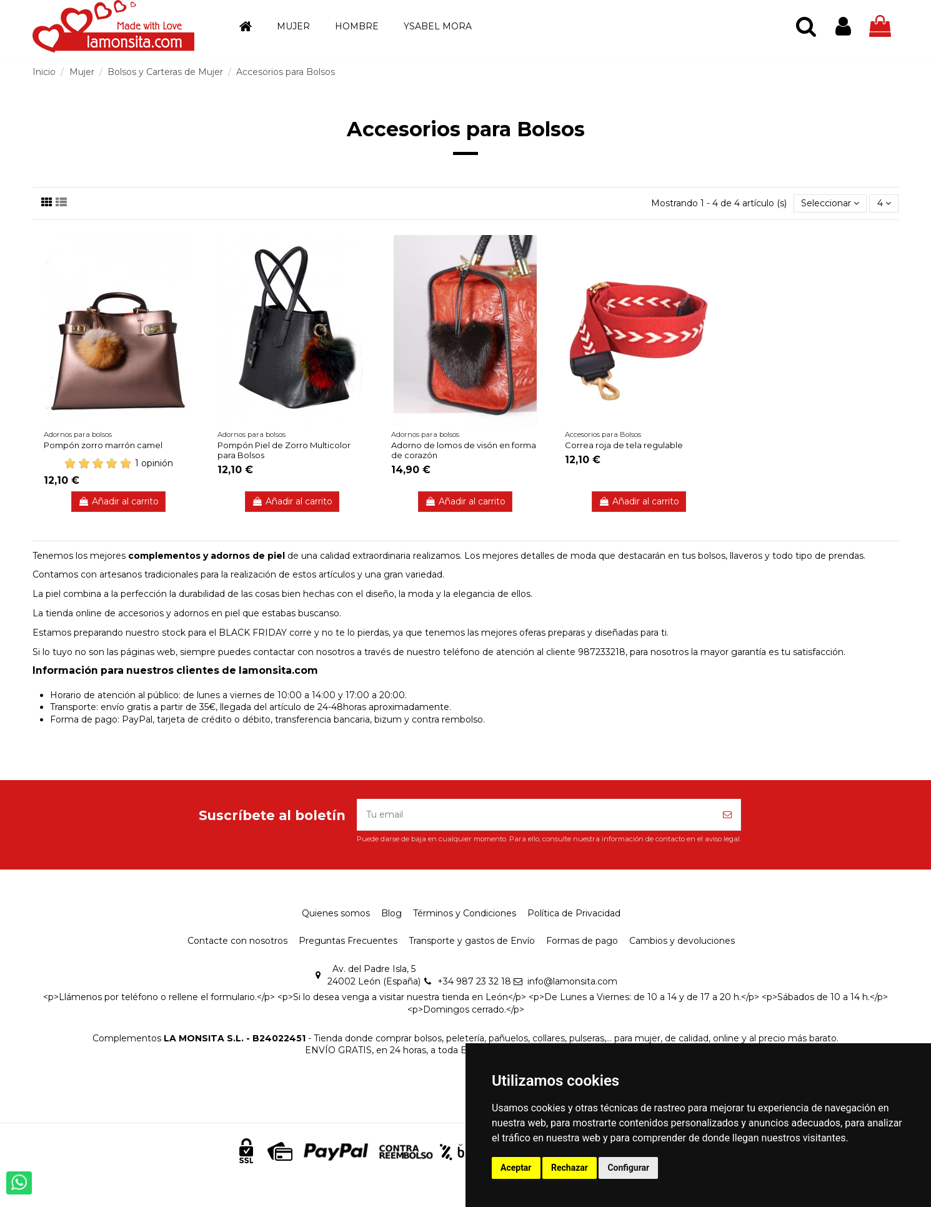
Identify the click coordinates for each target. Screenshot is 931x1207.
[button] (293, 27)
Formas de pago (582, 940)
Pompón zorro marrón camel (103, 445)
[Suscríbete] (727, 814)
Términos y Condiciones (464, 913)
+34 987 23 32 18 (474, 981)
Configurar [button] (628, 1168)
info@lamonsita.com (572, 981)
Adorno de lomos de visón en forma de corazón (463, 450)
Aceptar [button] (516, 1168)
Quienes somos (336, 913)
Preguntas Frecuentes (348, 940)
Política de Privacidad (573, 913)
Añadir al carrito (118, 501)
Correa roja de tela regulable (624, 445)
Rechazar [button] (569, 1168)
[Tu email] (535, 814)
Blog (391, 913)
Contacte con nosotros (237, 940)
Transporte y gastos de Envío (472, 940)
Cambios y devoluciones (682, 940)
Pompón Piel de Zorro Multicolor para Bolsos (284, 450)
